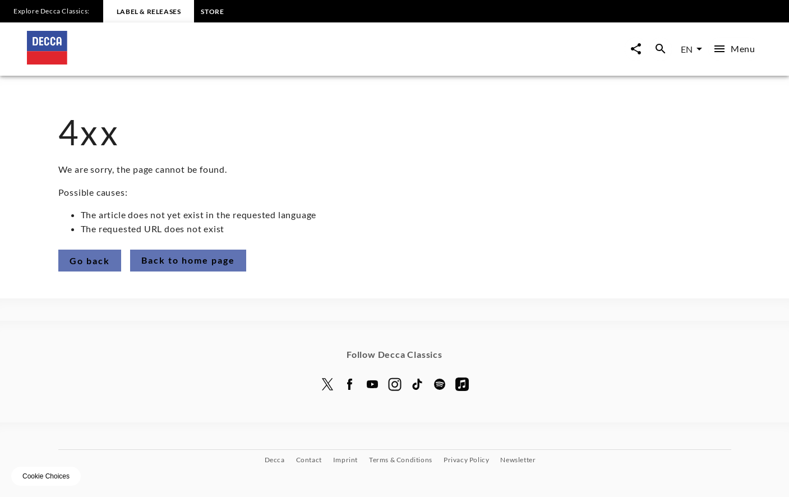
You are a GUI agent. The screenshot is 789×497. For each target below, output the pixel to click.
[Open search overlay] (660, 49)
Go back (90, 260)
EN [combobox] (687, 49)
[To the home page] (211, 61)
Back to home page (188, 260)
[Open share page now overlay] (636, 49)
